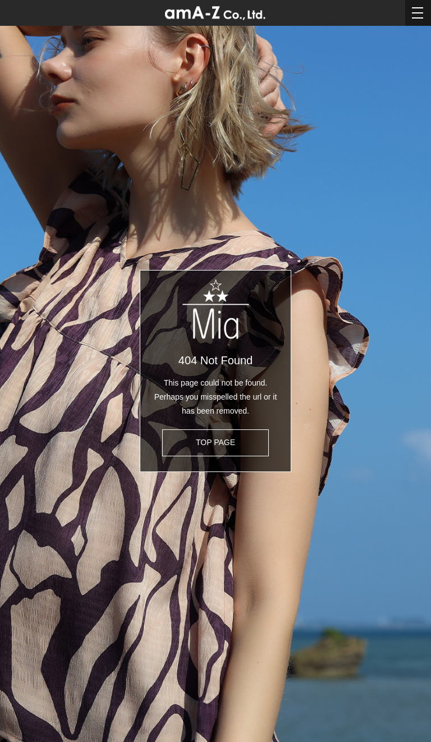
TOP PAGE (215, 442)
